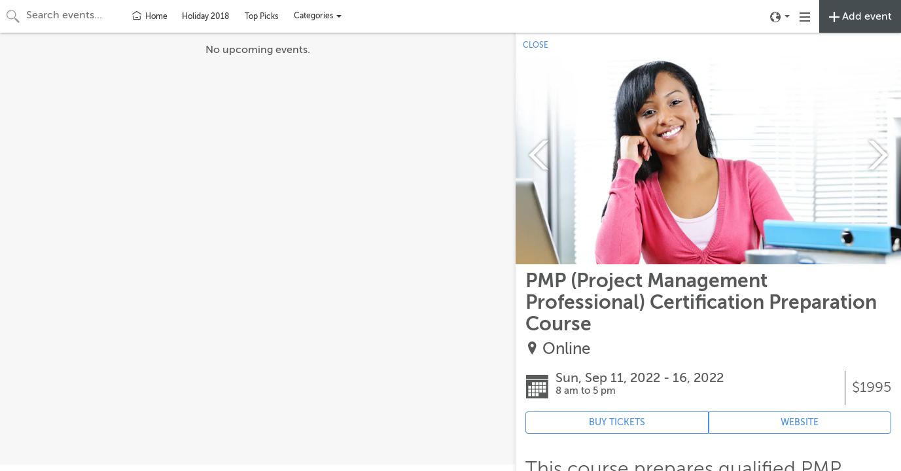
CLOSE (535, 45)
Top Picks (261, 16)
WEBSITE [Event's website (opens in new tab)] (800, 422)
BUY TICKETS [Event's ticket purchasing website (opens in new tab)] (617, 422)
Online (566, 349)
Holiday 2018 (205, 16)
